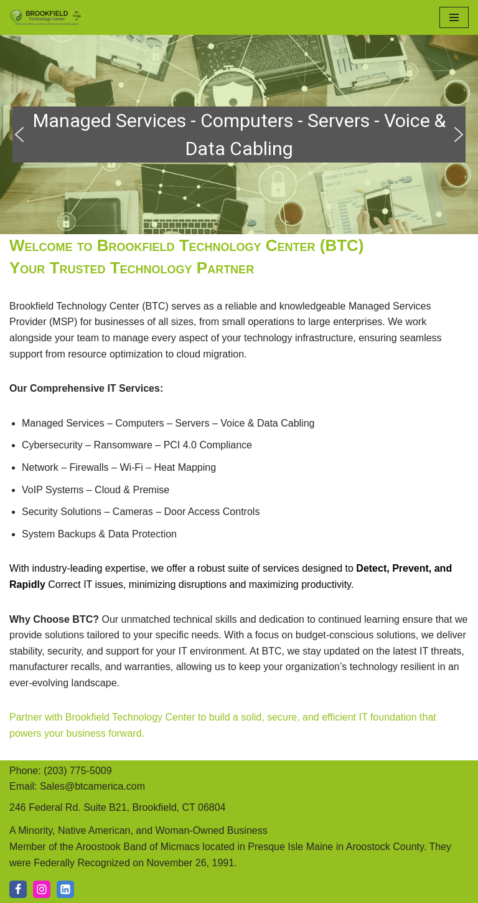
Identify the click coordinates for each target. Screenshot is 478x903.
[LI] (65, 889)
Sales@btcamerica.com (92, 786)
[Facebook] (18, 889)
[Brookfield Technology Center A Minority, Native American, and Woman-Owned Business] (46, 17)
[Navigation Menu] (454, 17)
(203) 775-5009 (77, 770)
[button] (19, 134)
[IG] (41, 889)
